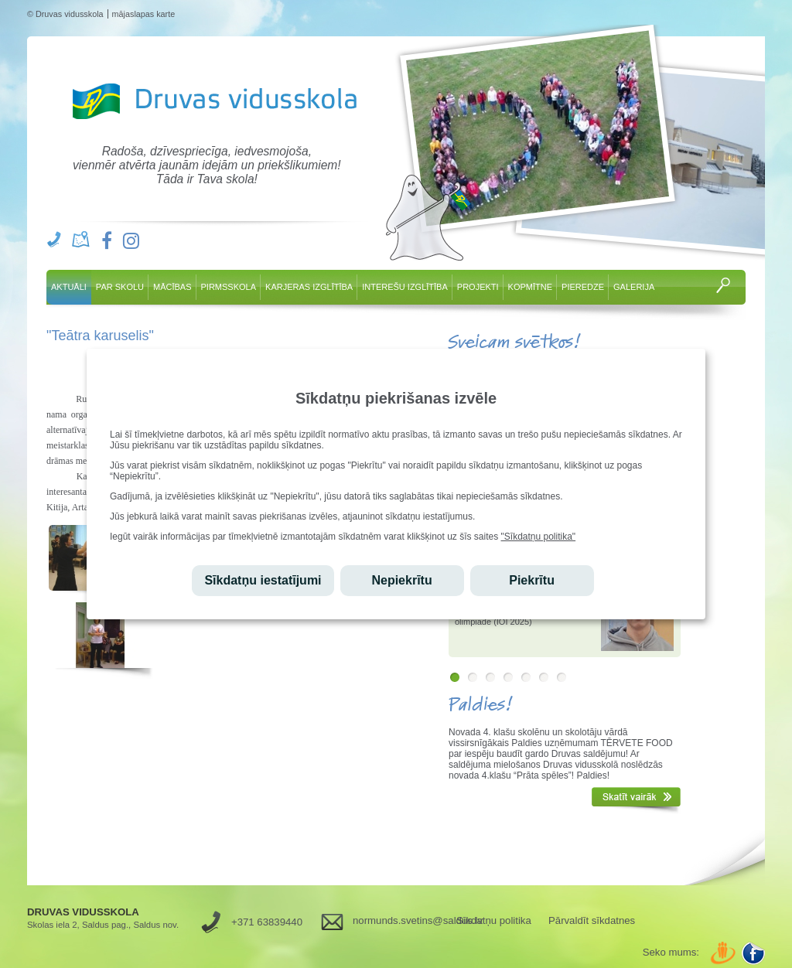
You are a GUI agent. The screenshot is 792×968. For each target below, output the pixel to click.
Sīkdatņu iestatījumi (262, 580)
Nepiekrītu (401, 580)
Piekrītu (532, 580)
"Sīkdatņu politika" (538, 536)
